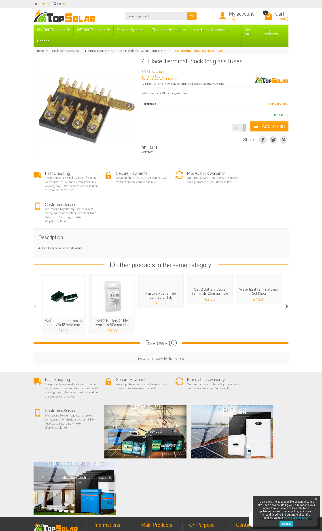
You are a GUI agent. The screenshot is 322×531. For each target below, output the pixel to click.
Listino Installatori (108, 476)
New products (271, 32)
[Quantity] (236, 127)
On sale (248, 32)
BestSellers (199, 463)
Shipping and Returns (110, 464)
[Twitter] (90, 510)
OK (192, 16)
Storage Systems (130, 30)
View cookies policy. (296, 517)
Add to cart (269, 126)
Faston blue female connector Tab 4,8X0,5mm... (161, 270)
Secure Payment (107, 470)
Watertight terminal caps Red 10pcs (258, 264)
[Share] (263, 140)
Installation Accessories (211, 30)
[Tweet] (273, 140)
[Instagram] (110, 510)
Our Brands (200, 480)
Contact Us (199, 469)
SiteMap (198, 474)
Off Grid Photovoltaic (93, 30)
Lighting (43, 41)
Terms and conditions (110, 459)
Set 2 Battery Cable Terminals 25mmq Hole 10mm (210, 266)
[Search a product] (156, 16)
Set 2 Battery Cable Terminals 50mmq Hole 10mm (112, 298)
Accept (286, 523)
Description (50, 210)
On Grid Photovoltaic (53, 30)
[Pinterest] (284, 140)
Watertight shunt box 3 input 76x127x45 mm (63, 296)
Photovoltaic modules (169, 30)
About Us (102, 453)
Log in (234, 18)
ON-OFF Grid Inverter (158, 470)
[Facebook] (80, 510)
